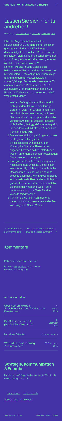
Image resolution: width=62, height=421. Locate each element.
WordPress (53, 415)
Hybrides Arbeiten (15, 334)
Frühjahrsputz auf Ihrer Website (13, 230)
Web (53, 33)
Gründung (36, 33)
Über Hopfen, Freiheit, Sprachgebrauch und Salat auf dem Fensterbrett (25, 308)
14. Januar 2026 (55, 308)
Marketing (46, 33)
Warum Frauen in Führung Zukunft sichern (19, 345)
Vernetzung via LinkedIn (18, 399)
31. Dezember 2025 (53, 323)
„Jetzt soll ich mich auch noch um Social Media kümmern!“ (40, 230)
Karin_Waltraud (22, 33)
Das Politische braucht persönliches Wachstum (18, 323)
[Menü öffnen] (56, 4)
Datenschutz (30, 393)
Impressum (13, 393)
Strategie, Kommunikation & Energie (26, 4)
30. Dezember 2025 (49, 334)
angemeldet (20, 266)
